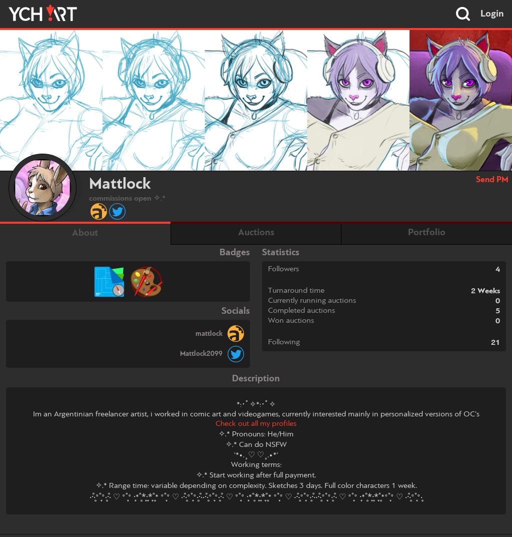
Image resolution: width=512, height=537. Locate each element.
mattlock (209, 333)
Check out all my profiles (256, 424)
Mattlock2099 (201, 353)
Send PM (492, 180)
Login (492, 14)
